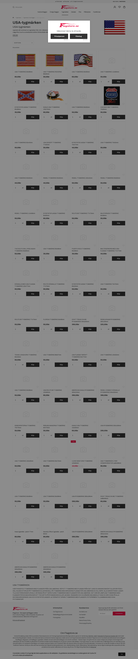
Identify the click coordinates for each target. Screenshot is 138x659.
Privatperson (59, 36)
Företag (79, 36)
